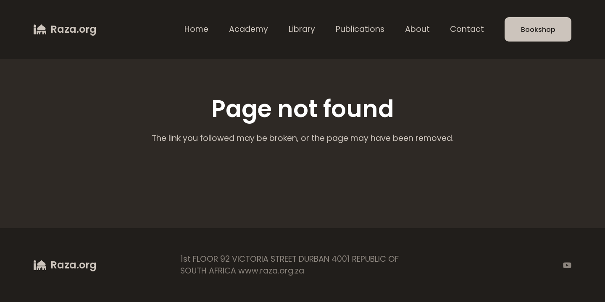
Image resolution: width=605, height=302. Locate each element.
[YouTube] (567, 265)
